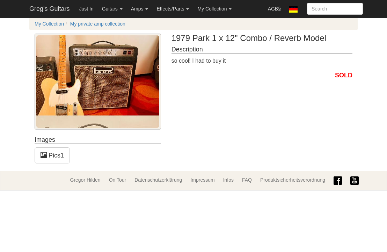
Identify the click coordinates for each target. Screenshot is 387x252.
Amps (139, 9)
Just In (86, 9)
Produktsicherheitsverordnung (292, 180)
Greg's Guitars (49, 8)
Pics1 (52, 155)
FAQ (247, 180)
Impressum (202, 180)
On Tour (117, 180)
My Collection (214, 9)
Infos (228, 180)
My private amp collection (97, 24)
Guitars (112, 9)
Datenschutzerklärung (158, 180)
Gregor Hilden (85, 180)
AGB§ (274, 9)
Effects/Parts (172, 9)
